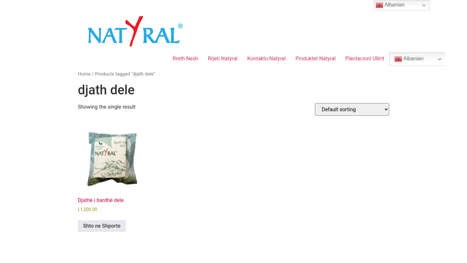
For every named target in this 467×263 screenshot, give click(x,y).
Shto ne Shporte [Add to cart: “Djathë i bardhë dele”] (102, 226)
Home (84, 74)
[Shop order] (352, 109)
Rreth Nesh (185, 58)
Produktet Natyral (315, 58)
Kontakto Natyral (266, 58)
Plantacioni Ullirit (364, 58)
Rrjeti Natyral (222, 58)
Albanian (409, 59)
